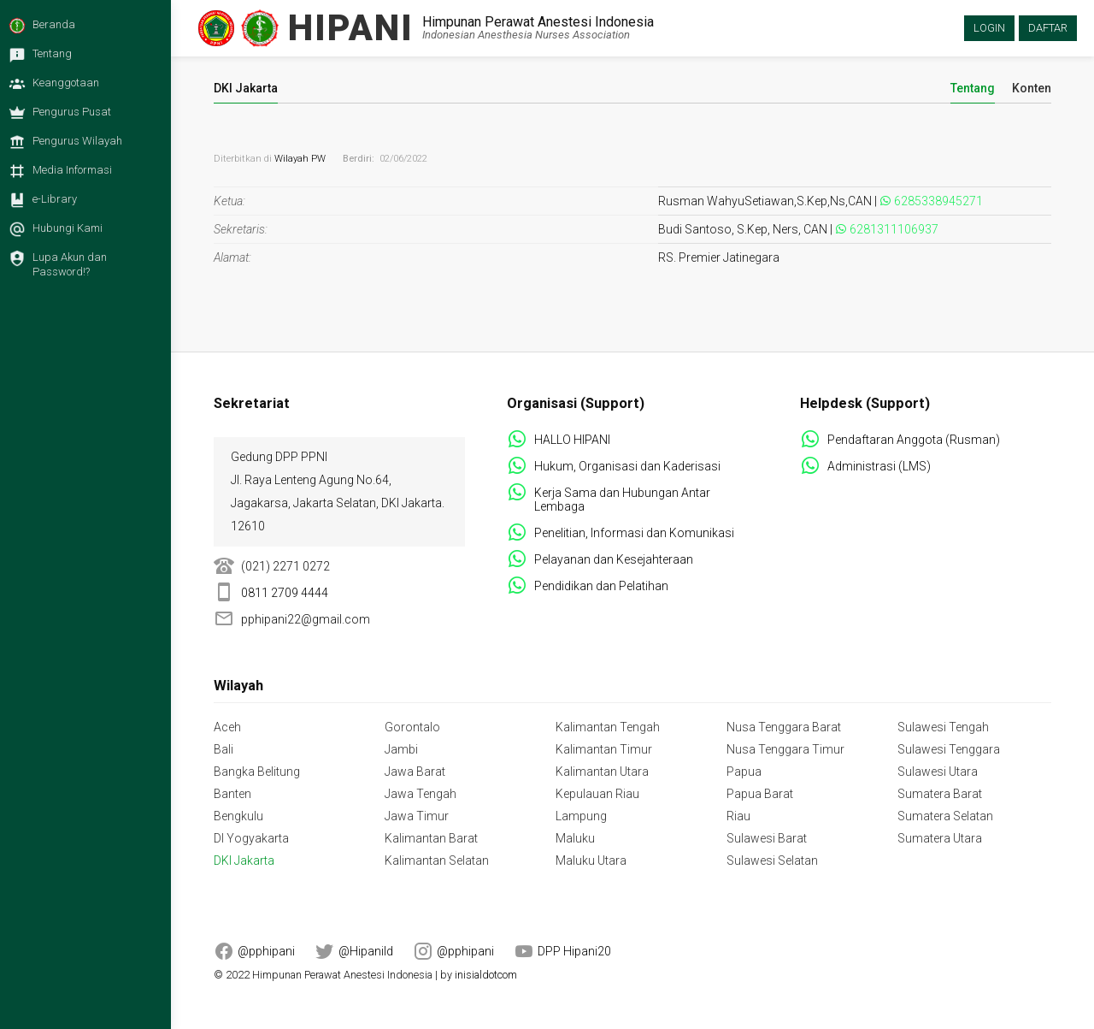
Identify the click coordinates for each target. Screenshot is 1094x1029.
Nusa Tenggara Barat (783, 727)
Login (989, 27)
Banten (232, 794)
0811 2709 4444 (284, 593)
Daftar (1048, 27)
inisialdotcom (486, 974)
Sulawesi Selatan (772, 860)
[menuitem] (81, 30)
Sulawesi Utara (937, 771)
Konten (1031, 88)
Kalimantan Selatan (437, 860)
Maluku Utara (591, 860)
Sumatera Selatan (945, 816)
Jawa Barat (415, 771)
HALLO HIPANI (572, 439)
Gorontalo (412, 727)
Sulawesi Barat (766, 838)
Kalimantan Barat (431, 838)
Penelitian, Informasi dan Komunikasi (634, 533)
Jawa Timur (417, 816)
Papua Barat (759, 794)
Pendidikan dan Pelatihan (601, 586)
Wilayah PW (300, 158)
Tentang (972, 88)
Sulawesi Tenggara (948, 749)
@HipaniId (365, 951)
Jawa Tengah (420, 794)
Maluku (575, 838)
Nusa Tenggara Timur (785, 749)
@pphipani (266, 951)
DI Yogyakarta (251, 838)
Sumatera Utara (939, 838)
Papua (744, 771)
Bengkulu (238, 816)
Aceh (227, 727)
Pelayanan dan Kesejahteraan (613, 559)
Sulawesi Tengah (943, 727)
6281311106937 (894, 229)
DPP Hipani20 (574, 951)
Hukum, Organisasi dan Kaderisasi (627, 466)
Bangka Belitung (257, 771)
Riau (738, 816)
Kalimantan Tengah (608, 727)
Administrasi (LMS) (879, 466)
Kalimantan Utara (602, 771)
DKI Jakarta (244, 860)
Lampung (581, 816)
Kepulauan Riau (597, 794)
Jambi (401, 749)
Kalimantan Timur (604, 749)
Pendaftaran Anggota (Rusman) (913, 439)
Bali (223, 749)
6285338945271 (938, 201)
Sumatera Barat (939, 794)
